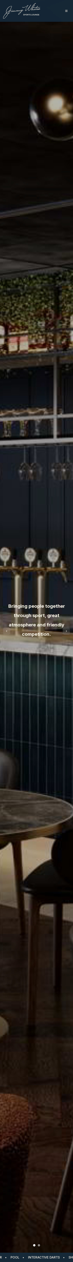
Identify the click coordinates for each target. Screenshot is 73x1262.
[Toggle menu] (66, 10)
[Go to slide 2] (39, 1245)
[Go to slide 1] (34, 1245)
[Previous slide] (6, 631)
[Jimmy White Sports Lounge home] (21, 11)
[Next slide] (66, 631)
